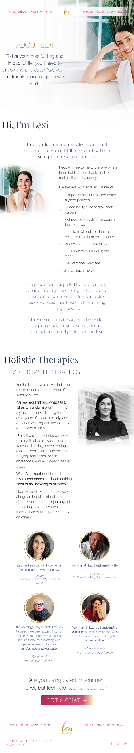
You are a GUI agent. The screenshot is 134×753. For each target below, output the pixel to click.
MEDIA (100, 11)
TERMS (21, 745)
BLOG (121, 11)
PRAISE (88, 11)
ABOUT (23, 11)
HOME (11, 11)
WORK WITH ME (41, 11)
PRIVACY (10, 745)
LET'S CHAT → (67, 700)
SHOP (111, 11)
